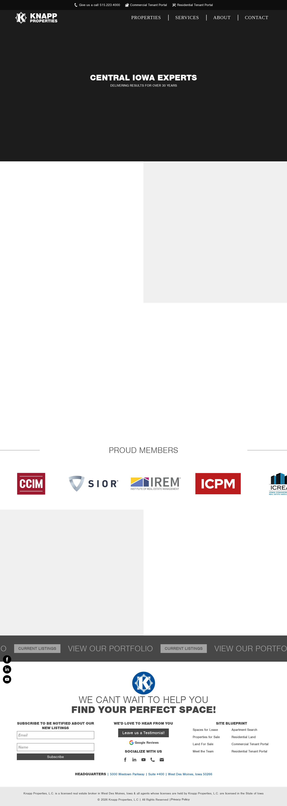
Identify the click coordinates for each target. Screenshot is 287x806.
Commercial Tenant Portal (250, 744)
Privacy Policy (180, 799)
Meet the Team (203, 751)
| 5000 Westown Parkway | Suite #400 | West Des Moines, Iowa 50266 (143, 774)
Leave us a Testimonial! (143, 732)
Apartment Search (244, 730)
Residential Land (244, 737)
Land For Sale (203, 744)
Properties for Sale (206, 737)
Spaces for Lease (205, 730)
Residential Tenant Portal (249, 751)
